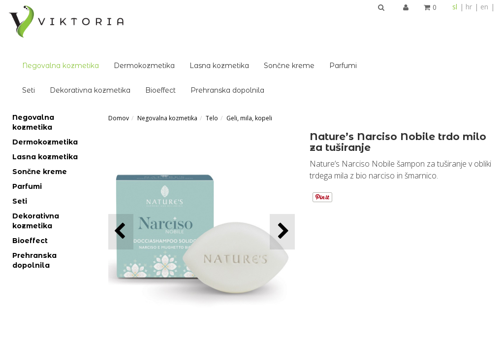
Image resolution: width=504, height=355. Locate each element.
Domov (118, 75)
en (484, 6)
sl (454, 6)
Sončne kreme (390, 22)
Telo (212, 75)
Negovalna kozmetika (161, 22)
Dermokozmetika (245, 22)
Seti (129, 47)
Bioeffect (261, 47)
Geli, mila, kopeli (249, 75)
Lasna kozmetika (320, 22)
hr (469, 6)
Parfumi (444, 22)
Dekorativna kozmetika (191, 47)
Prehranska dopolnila (328, 47)
